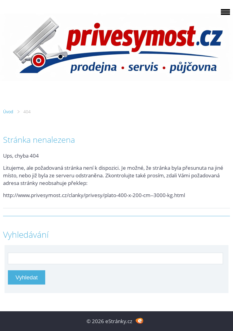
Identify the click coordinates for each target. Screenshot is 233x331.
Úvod (8, 111)
